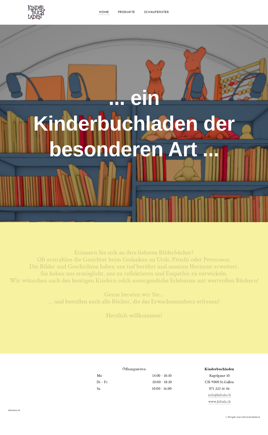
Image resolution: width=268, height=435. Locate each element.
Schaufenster (156, 12)
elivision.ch (14, 410)
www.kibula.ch (219, 401)
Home (104, 12)
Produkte (126, 12)
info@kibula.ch (219, 395)
